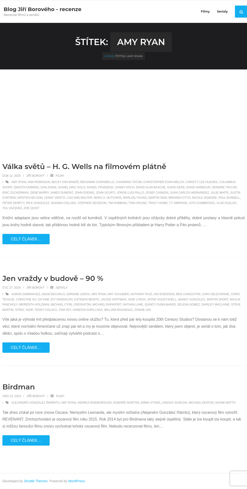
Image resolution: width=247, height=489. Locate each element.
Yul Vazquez (12, 208)
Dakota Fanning (26, 187)
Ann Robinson (39, 182)
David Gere (176, 187)
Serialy (62, 287)
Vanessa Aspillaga (87, 310)
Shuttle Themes (36, 481)
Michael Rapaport (107, 304)
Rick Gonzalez (37, 203)
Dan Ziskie (48, 187)
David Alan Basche (151, 187)
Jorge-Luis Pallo (130, 192)
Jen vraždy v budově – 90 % (52, 278)
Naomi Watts (225, 402)
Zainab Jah (142, 310)
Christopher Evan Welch (163, 182)
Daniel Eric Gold (71, 187)
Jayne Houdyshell (161, 299)
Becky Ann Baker (65, 182)
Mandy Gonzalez (191, 299)
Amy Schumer (118, 294)
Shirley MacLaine (215, 304)
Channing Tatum (129, 182)
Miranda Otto (179, 197)
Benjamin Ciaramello (97, 182)
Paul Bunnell (229, 197)
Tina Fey (65, 310)
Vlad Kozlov (226, 203)
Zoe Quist (32, 208)
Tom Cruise (137, 203)
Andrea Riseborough (94, 402)
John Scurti (105, 192)
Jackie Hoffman (113, 299)
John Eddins (84, 192)
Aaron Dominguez (25, 294)
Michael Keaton (201, 402)
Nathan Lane (133, 304)
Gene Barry (39, 192)
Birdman (18, 386)
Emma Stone (150, 402)
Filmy (60, 175)
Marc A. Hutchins (107, 197)
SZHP (29, 310)
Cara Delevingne (215, 294)
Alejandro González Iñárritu (35, 402)
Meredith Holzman (34, 304)
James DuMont (61, 192)
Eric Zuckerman (15, 192)
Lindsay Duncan (174, 402)
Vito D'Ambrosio (202, 203)
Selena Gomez (188, 304)
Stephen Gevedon (92, 203)
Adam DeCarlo (53, 294)
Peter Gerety (13, 203)
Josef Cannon (157, 192)
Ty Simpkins (178, 203)
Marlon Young (135, 197)
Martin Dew (157, 197)
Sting (19, 310)
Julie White (220, 192)
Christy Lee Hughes (202, 182)
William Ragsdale (118, 310)
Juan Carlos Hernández (189, 192)
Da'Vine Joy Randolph (55, 299)
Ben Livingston (188, 294)
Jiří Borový (35, 175)
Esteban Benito (86, 299)
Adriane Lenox (78, 294)
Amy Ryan (18, 182)
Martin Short (217, 299)
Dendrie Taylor (224, 187)
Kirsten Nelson (30, 197)
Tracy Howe (157, 203)
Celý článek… (26, 239)
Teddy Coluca (45, 310)
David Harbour (198, 187)
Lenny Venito (54, 197)
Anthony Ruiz (141, 294)
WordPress (76, 481)
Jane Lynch (137, 299)
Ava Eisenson (164, 294)
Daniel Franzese (100, 187)
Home (109, 56)
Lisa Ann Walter (79, 197)
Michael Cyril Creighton (71, 304)
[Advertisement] (123, 105)
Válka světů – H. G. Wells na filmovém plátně (84, 166)
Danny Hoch (124, 187)
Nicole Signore (204, 197)
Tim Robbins (117, 203)
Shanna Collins (63, 203)
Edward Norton (126, 402)
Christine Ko (26, 299)
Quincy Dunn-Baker (160, 304)
